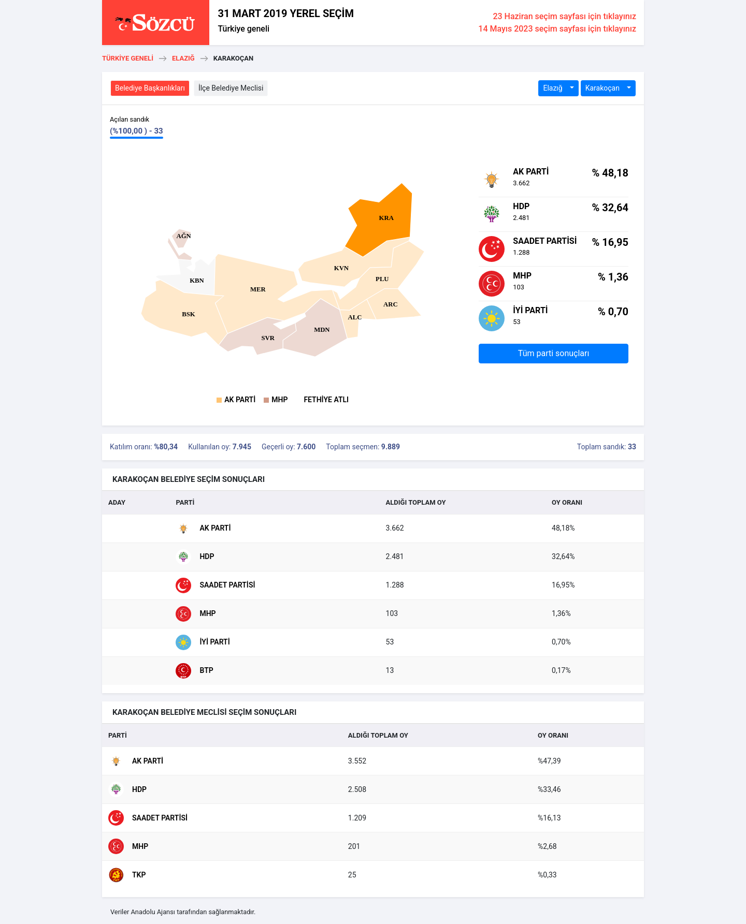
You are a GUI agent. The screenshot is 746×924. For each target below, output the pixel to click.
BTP (194, 671)
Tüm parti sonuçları (554, 353)
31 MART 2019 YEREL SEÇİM (285, 13)
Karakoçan (603, 88)
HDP (195, 557)
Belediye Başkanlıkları (150, 88)
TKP (127, 875)
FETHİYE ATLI (326, 399)
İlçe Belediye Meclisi (231, 88)
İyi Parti (202, 642)
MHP (279, 399)
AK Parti (239, 399)
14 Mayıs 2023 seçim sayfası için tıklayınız (557, 29)
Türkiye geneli (243, 29)
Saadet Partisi (215, 585)
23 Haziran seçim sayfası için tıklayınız (564, 16)
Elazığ (183, 58)
